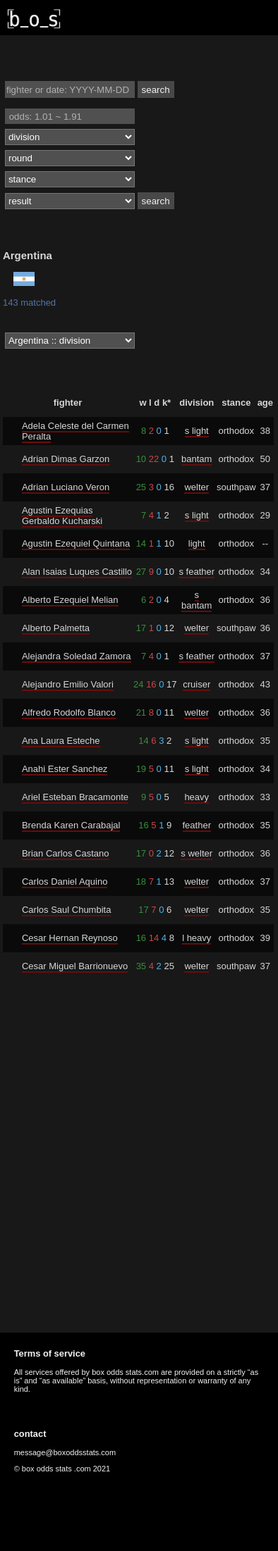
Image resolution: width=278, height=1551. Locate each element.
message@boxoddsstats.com (65, 1452)
